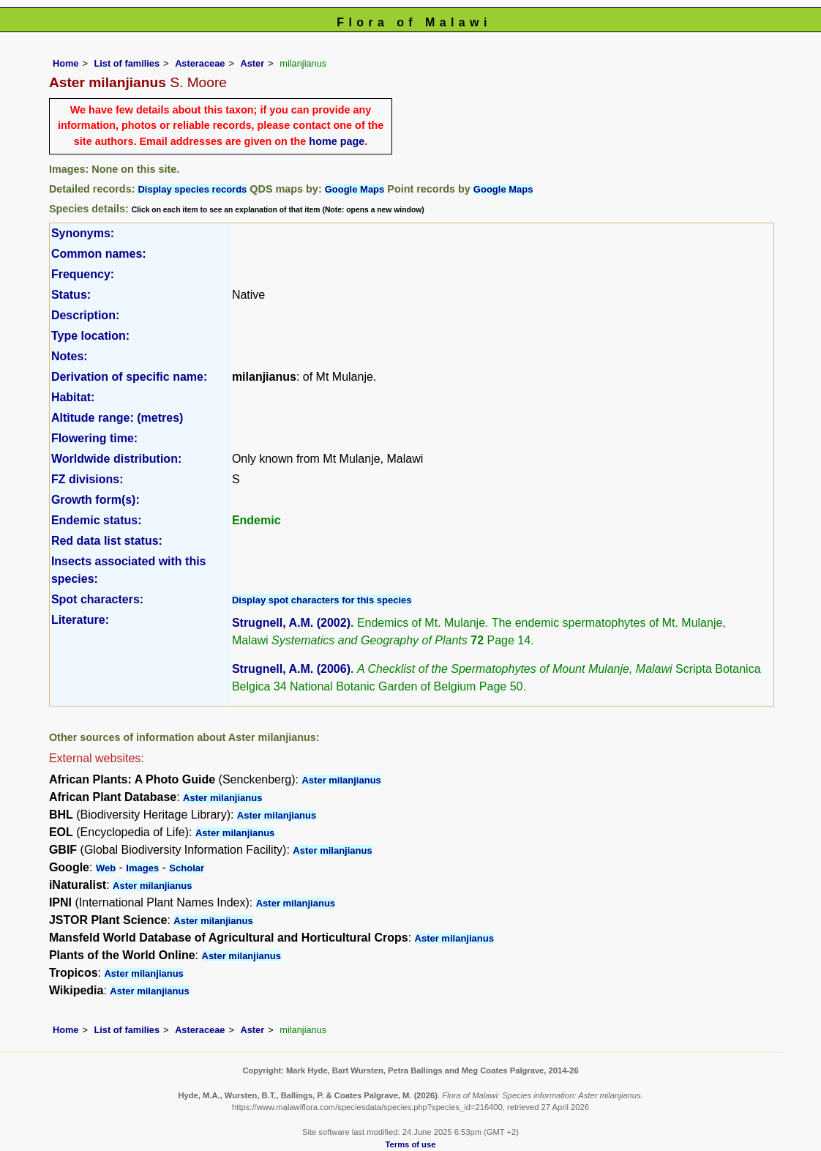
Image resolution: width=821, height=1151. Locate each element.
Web (106, 868)
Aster (252, 63)
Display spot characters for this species (322, 600)
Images (142, 868)
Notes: (69, 356)
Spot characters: (97, 599)
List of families (127, 63)
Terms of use (411, 1144)
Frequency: (82, 274)
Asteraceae (200, 63)
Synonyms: (82, 233)
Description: (85, 315)
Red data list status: (106, 540)
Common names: (98, 253)
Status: (71, 294)
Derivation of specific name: (129, 376)
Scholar (186, 868)
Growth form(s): (95, 499)
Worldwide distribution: (116, 458)
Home (66, 63)
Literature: (80, 620)
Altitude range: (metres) (117, 417)
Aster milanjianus (340, 780)
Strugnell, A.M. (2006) (291, 669)
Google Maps (355, 189)
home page (336, 141)
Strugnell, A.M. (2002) (291, 623)
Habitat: (73, 397)
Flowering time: (94, 438)
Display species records (192, 189)
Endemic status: (96, 520)
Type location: (90, 335)
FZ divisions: (87, 479)
